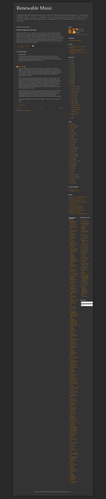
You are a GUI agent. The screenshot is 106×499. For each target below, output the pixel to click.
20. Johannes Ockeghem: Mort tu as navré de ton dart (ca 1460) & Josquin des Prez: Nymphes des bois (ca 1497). (73, 323)
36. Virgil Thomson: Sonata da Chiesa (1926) (73, 400)
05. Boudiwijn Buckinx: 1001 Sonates (73, 238)
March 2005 (74, 101)
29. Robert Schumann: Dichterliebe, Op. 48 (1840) (73, 370)
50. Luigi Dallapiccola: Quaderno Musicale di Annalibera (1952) (74, 470)
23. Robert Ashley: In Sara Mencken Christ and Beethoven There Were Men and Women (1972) (73, 341)
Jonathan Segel (85, 259)
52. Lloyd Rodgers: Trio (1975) (74, 482)
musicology (72, 149)
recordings (72, 166)
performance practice (74, 161)
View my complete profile (81, 34)
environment (72, 134)
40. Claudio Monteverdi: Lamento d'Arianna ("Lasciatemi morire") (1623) (74, 418)
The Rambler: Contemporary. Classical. (78, 210)
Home (40, 108)
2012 (71, 71)
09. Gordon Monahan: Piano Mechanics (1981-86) (73, 265)
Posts (83, 302)
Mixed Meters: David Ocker (75, 205)
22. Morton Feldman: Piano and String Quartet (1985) (73, 335)
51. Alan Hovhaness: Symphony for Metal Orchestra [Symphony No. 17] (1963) (73, 476)
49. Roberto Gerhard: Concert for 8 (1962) (73, 464)
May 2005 (73, 97)
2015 (71, 65)
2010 (71, 75)
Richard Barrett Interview (76, 107)
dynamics (72, 132)
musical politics (73, 147)
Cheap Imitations (73, 125)
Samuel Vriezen (85, 284)
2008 (71, 78)
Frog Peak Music (85, 247)
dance (71, 130)
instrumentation (73, 139)
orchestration (72, 156)
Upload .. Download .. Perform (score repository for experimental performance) (85, 290)
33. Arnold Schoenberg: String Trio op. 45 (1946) (74, 387)
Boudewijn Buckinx (84, 228)
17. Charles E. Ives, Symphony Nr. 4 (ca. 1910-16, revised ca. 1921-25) (74, 302)
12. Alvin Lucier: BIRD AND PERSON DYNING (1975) (73, 278)
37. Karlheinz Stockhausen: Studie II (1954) (73, 404)
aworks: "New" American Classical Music (78, 196)
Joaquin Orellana (85, 257)
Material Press (84, 268)
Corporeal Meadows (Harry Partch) (85, 241)
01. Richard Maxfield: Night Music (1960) (73, 222)
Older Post (61, 108)
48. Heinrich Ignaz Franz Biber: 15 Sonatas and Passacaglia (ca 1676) (73, 459)
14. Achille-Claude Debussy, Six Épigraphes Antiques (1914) (74, 287)
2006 (71, 82)
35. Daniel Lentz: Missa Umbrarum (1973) (73, 396)
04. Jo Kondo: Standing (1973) (73, 235)
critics (71, 129)
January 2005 (74, 103)
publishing (72, 164)
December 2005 (74, 86)
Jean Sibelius (84, 253)
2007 (71, 80)
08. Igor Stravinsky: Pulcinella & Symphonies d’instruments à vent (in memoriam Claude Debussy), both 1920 (74, 258)
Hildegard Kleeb (85, 252)
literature (72, 142)
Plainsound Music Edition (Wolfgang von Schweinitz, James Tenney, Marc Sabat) (85, 278)
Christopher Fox (85, 236)
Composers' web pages (75, 109)
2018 (71, 59)
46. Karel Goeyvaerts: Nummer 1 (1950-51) (73, 449)
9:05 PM (20, 102)
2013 (71, 69)
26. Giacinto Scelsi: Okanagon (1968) (74, 357)
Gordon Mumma (85, 248)
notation (71, 152)
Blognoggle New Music (75, 190)
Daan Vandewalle (85, 243)
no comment (72, 151)
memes (71, 144)
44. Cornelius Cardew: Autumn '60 (73, 439)
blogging (72, 124)
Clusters (72, 115)
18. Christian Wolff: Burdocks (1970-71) (73, 307)
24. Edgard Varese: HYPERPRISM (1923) (74, 347)
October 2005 (74, 90)
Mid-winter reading (75, 113)
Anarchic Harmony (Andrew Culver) (85, 224)
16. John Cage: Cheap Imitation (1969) (73, 297)
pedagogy (72, 159)
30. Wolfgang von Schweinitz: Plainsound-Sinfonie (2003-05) (74, 376)
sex (70, 173)
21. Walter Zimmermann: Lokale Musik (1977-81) (73, 330)
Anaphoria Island (85, 221)
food (71, 135)
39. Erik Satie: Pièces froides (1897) (73, 413)
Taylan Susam (84, 285)
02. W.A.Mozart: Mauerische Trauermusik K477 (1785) (74, 226)
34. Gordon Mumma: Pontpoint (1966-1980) (74, 391)
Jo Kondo (83, 255)
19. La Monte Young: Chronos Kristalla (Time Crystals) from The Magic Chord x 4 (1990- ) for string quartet (74, 314)
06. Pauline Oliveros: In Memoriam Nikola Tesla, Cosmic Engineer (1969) (73, 243)
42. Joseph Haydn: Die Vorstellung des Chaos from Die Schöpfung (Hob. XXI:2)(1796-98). (74, 429)
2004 (71, 118)
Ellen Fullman (84, 245)
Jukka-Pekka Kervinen (84, 261)
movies (71, 146)
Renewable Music (34, 8)
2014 (71, 67)
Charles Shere (84, 234)
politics (71, 162)
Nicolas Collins (85, 274)
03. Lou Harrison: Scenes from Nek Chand (73, 231)
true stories (72, 181)
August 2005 (74, 92)
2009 (71, 77)
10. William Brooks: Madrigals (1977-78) (73, 270)
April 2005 (73, 99)
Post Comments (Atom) (26, 110)
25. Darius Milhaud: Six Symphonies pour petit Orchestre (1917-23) (73, 353)
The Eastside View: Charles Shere (76, 208)
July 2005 (73, 94)
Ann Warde (84, 226)
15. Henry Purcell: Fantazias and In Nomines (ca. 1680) (73, 292)
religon (71, 167)
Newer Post (19, 108)
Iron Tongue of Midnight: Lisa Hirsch (77, 200)
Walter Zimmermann (84, 295)
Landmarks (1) (74, 111)
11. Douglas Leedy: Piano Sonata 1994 (74, 274)
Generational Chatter (75, 105)
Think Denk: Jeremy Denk (75, 212)
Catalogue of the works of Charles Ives (85, 232)
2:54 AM (20, 62)
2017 (71, 61)
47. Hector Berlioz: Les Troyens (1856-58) (74, 454)
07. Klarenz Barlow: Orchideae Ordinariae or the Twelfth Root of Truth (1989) (74, 250)
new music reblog (73, 189)
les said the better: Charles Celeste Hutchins (78, 202)
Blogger (70, 491)
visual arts (72, 183)
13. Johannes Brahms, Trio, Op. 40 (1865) (73, 282)
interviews (72, 141)
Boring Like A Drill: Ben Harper (76, 198)
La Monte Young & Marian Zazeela (85, 264)
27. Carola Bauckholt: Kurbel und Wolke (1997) (73, 361)
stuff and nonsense (73, 176)
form (71, 137)
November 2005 (74, 88)
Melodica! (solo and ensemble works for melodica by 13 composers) (78, 50)
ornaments (72, 157)
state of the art (73, 174)
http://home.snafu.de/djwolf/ (75, 40)
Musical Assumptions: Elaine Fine (77, 207)
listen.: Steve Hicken (74, 203)
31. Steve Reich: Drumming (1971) (73, 380)
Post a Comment (22, 105)
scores (71, 171)
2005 (71, 84)
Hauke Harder (84, 250)
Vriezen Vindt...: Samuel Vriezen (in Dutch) (78, 213)
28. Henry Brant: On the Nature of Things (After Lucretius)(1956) (73, 365)
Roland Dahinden (85, 282)
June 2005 (73, 96)
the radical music (73, 178)
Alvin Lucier (84, 219)
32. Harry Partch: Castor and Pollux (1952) (73, 383)
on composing (73, 154)
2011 (71, 73)
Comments (84, 305)
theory (71, 179)
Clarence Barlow (85, 238)
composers (22, 47)
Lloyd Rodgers (85, 266)
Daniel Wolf (20, 66)
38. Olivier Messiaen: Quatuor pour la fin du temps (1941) (74, 408)
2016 (71, 63)
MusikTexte (84, 272)
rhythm (71, 169)
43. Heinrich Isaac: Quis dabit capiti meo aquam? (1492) (74, 434)
